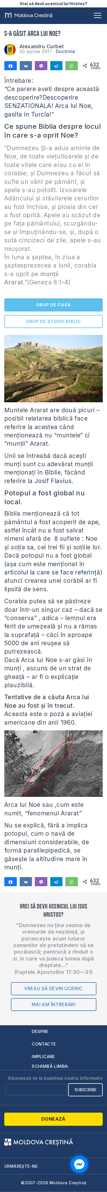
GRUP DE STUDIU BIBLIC (53, 321)
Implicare (43, 1056)
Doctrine (65, 51)
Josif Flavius (53, 481)
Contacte (44, 1044)
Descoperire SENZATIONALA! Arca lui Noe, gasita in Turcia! (48, 106)
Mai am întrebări (53, 1004)
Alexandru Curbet (41, 46)
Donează (53, 1119)
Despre (40, 1031)
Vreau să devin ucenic (53, 988)
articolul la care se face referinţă (52, 572)
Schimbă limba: (50, 1066)
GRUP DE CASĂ (53, 304)
